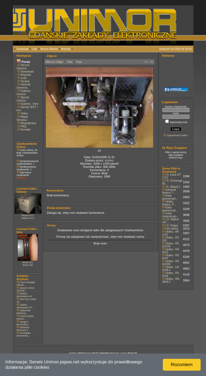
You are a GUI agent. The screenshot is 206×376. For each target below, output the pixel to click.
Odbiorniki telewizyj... (24, 311)
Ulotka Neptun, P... (169, 203)
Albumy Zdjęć (55, 61)
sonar (123, 353)
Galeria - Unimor (24, 92)
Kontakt (26, 129)
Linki (34, 49)
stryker (109, 160)
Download (22, 49)
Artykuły (66, 49)
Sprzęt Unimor (23, 99)
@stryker (21, 177)
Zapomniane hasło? (177, 135)
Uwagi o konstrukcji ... (24, 323)
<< (146, 61)
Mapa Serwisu (22, 118)
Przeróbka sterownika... (24, 334)
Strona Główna (49, 49)
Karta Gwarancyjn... (170, 215)
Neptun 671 (27, 215)
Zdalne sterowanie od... (25, 295)
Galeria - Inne (30, 103)
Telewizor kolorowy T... (23, 328)
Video (24, 113)
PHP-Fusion (84, 353)
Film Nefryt (171, 228)
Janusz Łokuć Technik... (26, 289)
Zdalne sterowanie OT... (25, 306)
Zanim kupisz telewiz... (25, 317)
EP (135, 353)
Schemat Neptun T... (169, 191)
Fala (69, 61)
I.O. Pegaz (171, 225)
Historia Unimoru (24, 86)
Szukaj (25, 81)
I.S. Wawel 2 (172, 186)
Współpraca (28, 123)
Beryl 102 (28, 262)
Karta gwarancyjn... (170, 197)
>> (151, 61)
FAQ (24, 126)
